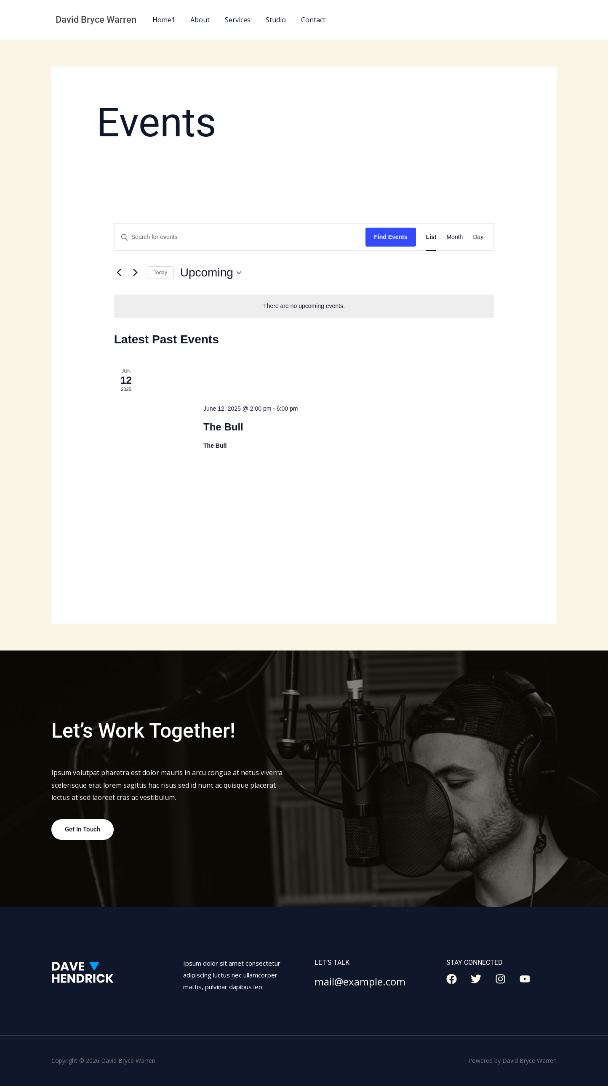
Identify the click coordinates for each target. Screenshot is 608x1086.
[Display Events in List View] (431, 237)
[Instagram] (500, 979)
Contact (305, 19)
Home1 (163, 19)
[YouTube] (525, 979)
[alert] (304, 306)
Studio (270, 19)
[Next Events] (136, 273)
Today (160, 273)
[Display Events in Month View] (454, 237)
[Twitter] (476, 979)
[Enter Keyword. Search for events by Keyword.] (240, 237)
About (197, 19)
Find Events (390, 237)
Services (233, 19)
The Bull (223, 427)
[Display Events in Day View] (478, 237)
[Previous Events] (119, 273)
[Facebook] (451, 979)
